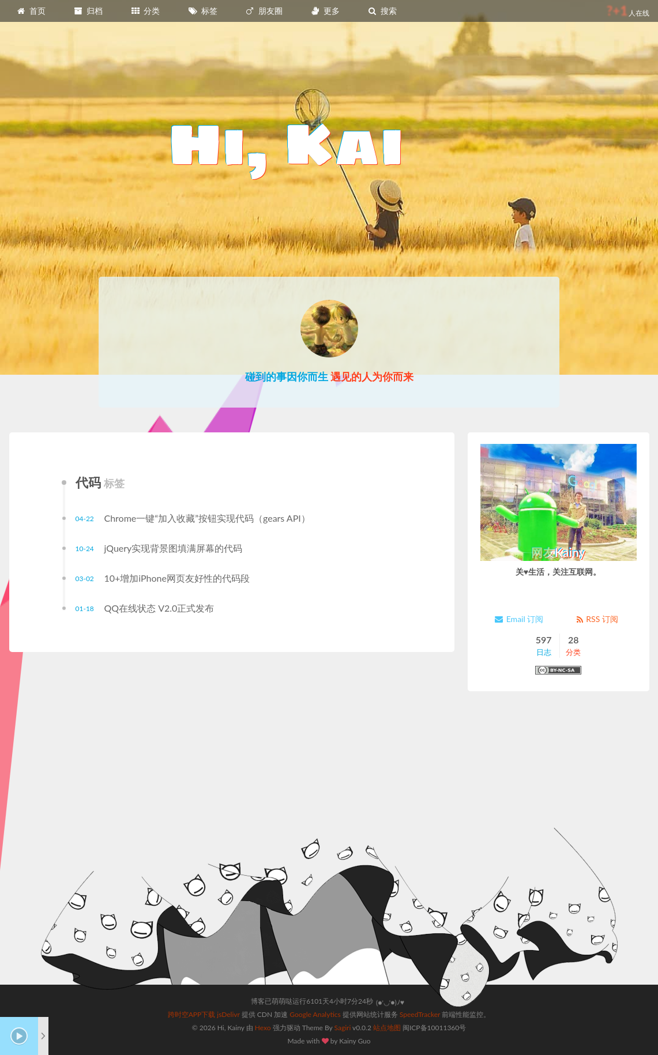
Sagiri (342, 1027)
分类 (145, 11)
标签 (202, 11)
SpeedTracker (420, 1014)
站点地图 (387, 1027)
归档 (88, 11)
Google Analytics (314, 1014)
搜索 (382, 11)
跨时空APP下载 (192, 1014)
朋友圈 (264, 11)
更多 (325, 11)
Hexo (263, 1027)
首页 (31, 11)
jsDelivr (228, 1014)
